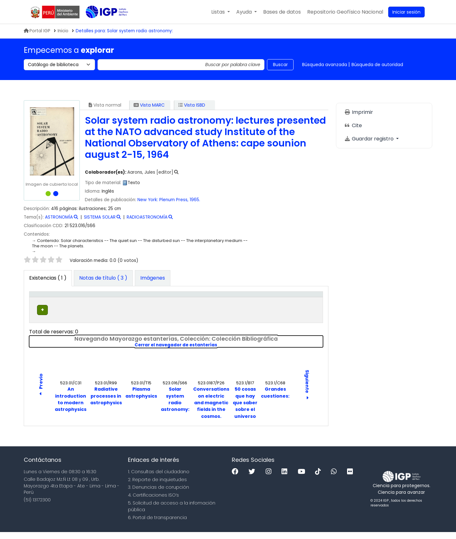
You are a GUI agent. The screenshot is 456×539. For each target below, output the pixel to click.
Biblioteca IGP (101, 24)
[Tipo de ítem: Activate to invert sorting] (45, 301)
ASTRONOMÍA (59, 217)
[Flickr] (351, 478)
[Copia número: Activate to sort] (233, 301)
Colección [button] (121, 304)
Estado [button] (263, 304)
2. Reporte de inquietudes (157, 486)
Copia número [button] (226, 300)
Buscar (280, 64)
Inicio (63, 31)
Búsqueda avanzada (324, 64)
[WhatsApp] (335, 478)
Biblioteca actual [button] (77, 300)
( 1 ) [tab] (47, 278)
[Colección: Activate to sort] (130, 301)
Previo (41, 392)
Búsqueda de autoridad (377, 64)
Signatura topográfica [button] (171, 300)
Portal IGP (37, 31)
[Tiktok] (319, 478)
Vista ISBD (191, 105)
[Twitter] (253, 478)
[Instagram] (270, 478)
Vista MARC (149, 105)
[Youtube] (303, 478)
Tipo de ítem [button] (41, 300)
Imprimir (358, 112)
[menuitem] (345, 12)
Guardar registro (369, 138)
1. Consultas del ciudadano (158, 478)
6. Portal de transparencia (157, 524)
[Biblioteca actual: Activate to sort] (84, 301)
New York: (147, 200)
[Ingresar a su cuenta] (406, 12)
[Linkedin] (286, 478)
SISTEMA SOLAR (100, 217)
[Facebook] (237, 478)
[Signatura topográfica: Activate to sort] (183, 301)
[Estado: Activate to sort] (267, 301)
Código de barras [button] (296, 300)
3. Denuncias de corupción (158, 494)
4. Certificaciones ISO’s (153, 502)
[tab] (103, 278)
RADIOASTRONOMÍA (147, 217)
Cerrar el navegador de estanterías (219, 352)
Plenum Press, (173, 200)
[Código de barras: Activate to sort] (302, 301)
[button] (220, 12)
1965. (195, 200)
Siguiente (307, 392)
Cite (353, 125)
